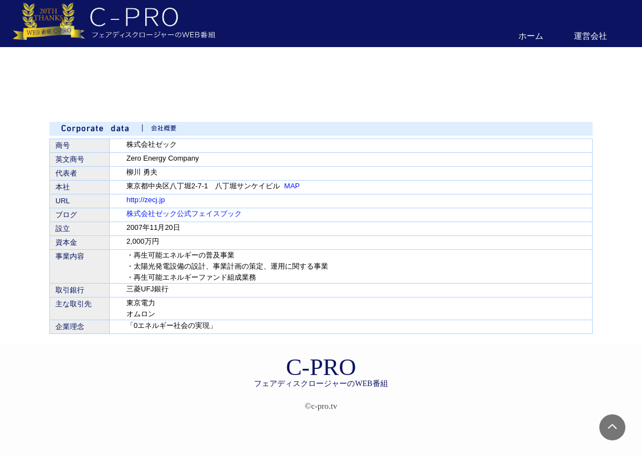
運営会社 (590, 35)
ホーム (530, 35)
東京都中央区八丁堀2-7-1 (167, 186)
